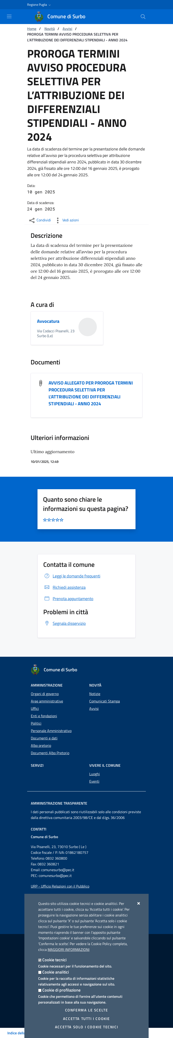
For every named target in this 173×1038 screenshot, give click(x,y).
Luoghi (94, 774)
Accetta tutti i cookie (86, 1018)
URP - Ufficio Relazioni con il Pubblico (60, 886)
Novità (49, 28)
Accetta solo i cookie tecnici (86, 1027)
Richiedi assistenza (64, 587)
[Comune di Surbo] (63, 16)
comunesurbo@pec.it (57, 870)
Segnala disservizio (64, 623)
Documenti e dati (44, 738)
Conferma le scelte (86, 1010)
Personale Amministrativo (51, 730)
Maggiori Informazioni (68, 949)
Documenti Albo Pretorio (50, 753)
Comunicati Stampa (104, 701)
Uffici (35, 708)
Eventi (94, 781)
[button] (39, 4)
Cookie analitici (55, 972)
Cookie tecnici (54, 960)
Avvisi (67, 28)
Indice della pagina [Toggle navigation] (22, 1033)
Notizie (94, 693)
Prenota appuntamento (68, 599)
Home (31, 28)
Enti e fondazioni (44, 716)
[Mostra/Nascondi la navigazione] (9, 16)
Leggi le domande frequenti (71, 576)
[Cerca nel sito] (143, 16)
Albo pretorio (41, 745)
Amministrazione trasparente (59, 803)
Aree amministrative (47, 701)
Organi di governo (45, 693)
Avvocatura (48, 321)
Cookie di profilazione (61, 990)
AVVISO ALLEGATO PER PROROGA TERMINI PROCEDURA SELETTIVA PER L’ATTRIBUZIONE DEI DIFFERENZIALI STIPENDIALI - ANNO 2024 (91, 393)
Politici (36, 723)
